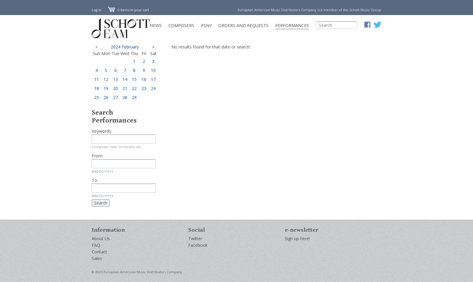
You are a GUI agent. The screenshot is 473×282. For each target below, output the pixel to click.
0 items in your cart (128, 10)
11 (96, 79)
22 (134, 88)
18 (96, 88)
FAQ (96, 245)
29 (134, 97)
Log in (96, 10)
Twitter (195, 238)
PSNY (206, 25)
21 (124, 88)
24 (153, 88)
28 (124, 97)
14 (124, 79)
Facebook (198, 245)
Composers (181, 25)
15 (134, 79)
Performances (292, 25)
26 (105, 97)
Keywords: (102, 131)
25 (96, 97)
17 (153, 79)
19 (105, 88)
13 (115, 79)
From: (97, 156)
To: (95, 180)
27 (115, 97)
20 (115, 88)
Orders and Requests (243, 25)
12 (105, 79)
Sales (97, 258)
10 (153, 70)
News (156, 25)
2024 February (125, 47)
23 (143, 88)
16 (143, 79)
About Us (101, 238)
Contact (99, 252)
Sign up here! (297, 238)
